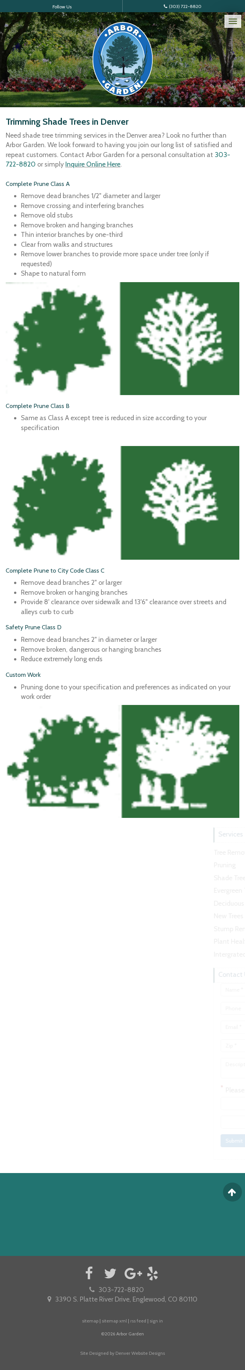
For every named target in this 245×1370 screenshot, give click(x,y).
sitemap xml (114, 1321)
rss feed (138, 1321)
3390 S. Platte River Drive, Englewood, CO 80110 (122, 1299)
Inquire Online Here (92, 164)
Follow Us (64, 6)
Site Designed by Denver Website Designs (122, 1353)
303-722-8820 (116, 1290)
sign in (156, 1321)
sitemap (90, 1321)
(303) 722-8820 (180, 6)
